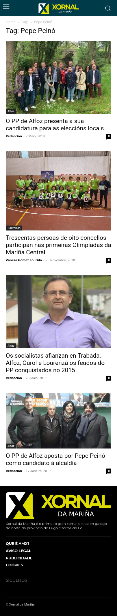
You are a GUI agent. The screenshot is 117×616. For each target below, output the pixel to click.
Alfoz (11, 111)
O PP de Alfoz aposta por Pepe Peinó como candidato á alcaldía (55, 459)
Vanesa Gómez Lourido (24, 260)
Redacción (14, 136)
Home (11, 21)
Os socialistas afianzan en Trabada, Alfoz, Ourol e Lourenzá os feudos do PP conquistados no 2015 (55, 363)
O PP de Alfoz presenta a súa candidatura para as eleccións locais (55, 125)
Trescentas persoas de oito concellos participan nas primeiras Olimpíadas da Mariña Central (58, 245)
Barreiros (14, 228)
